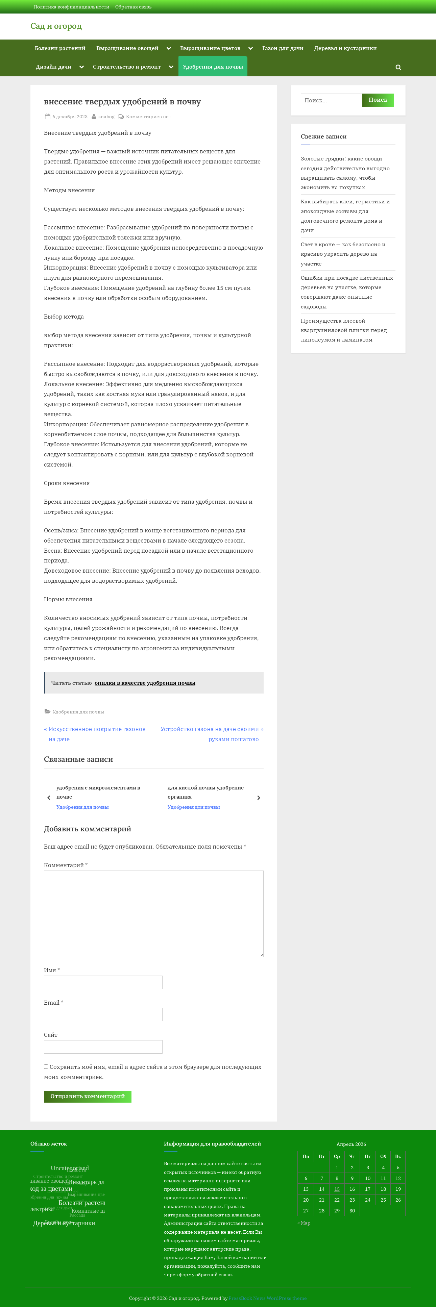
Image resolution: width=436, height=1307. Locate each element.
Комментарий (66, 865)
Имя (52, 970)
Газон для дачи (283, 47)
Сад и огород (56, 26)
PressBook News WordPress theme (267, 1298)
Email (54, 1002)
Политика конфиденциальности (71, 6)
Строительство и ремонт (127, 66)
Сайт (50, 1034)
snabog (106, 116)
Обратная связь (133, 6)
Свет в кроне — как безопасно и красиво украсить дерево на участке (343, 254)
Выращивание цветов (210, 47)
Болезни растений (60, 47)
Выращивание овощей (127, 47)
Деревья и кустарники (345, 47)
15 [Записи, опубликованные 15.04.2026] (337, 1189)
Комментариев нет (148, 116)
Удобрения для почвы (213, 66)
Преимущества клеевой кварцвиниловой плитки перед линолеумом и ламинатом (344, 330)
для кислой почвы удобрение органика (206, 792)
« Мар (304, 1223)
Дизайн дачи (53, 66)
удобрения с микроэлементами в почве (98, 792)
